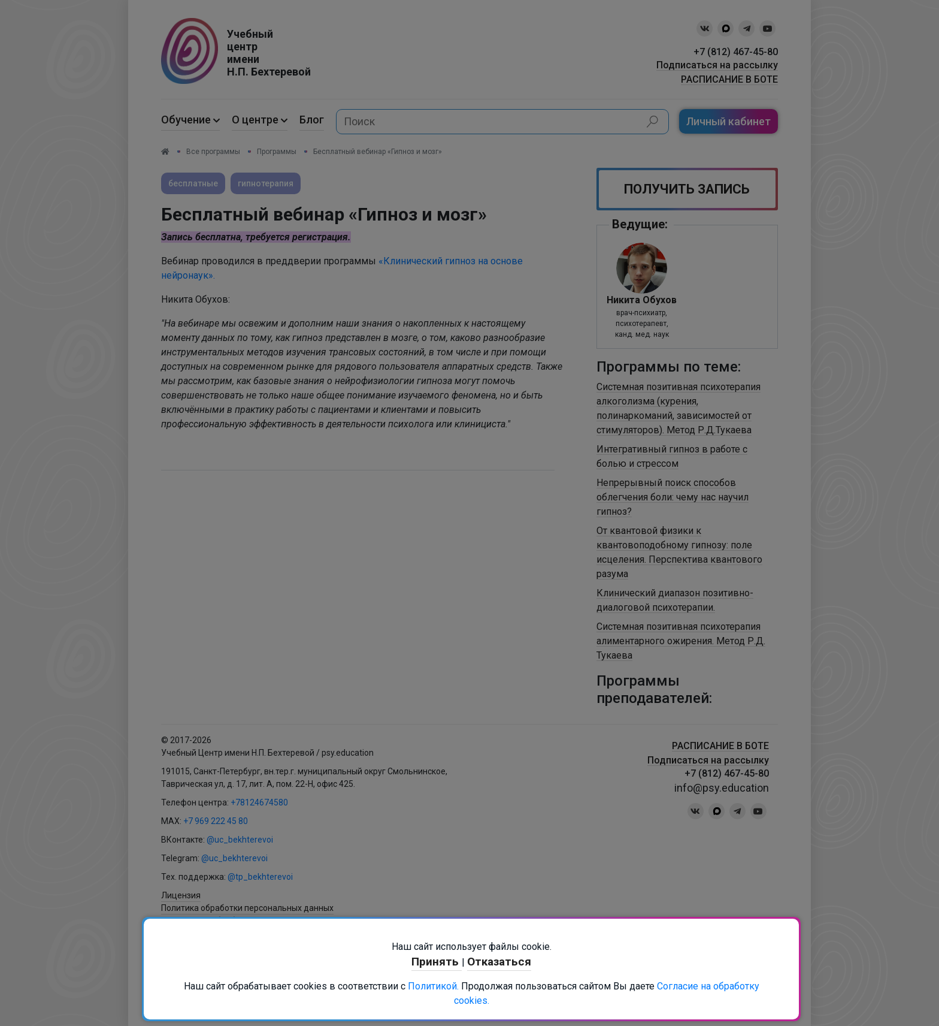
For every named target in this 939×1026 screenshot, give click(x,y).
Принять (436, 961)
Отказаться (499, 961)
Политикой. (433, 986)
